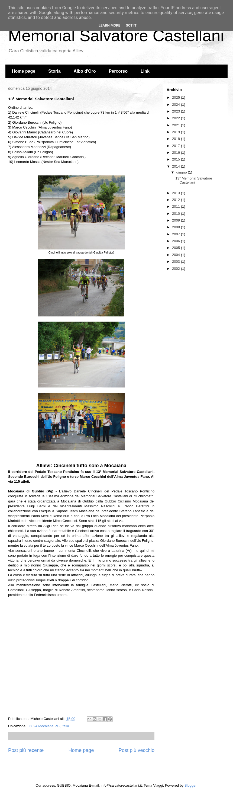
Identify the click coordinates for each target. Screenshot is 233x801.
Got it (131, 25)
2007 (176, 234)
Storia (54, 71)
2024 (176, 104)
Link (145, 71)
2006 (176, 241)
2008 (176, 227)
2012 (176, 200)
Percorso (118, 71)
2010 (176, 214)
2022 (176, 118)
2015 (176, 159)
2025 (176, 97)
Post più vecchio (136, 750)
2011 (176, 206)
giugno (182, 172)
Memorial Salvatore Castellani (116, 36)
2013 (176, 193)
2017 (176, 146)
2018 (176, 139)
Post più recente (26, 750)
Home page (23, 71)
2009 (176, 220)
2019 (176, 132)
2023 (176, 111)
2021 (176, 125)
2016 (176, 152)
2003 (176, 261)
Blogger (190, 785)
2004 (176, 255)
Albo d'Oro (85, 71)
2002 (176, 269)
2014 (176, 166)
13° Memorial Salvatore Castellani (193, 180)
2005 (176, 248)
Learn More (109, 25)
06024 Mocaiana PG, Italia (48, 726)
